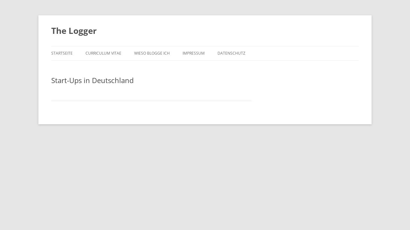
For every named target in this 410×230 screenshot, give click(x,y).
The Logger (74, 30)
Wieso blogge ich (152, 53)
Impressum (194, 53)
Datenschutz (231, 53)
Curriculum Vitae (103, 53)
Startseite (62, 53)
